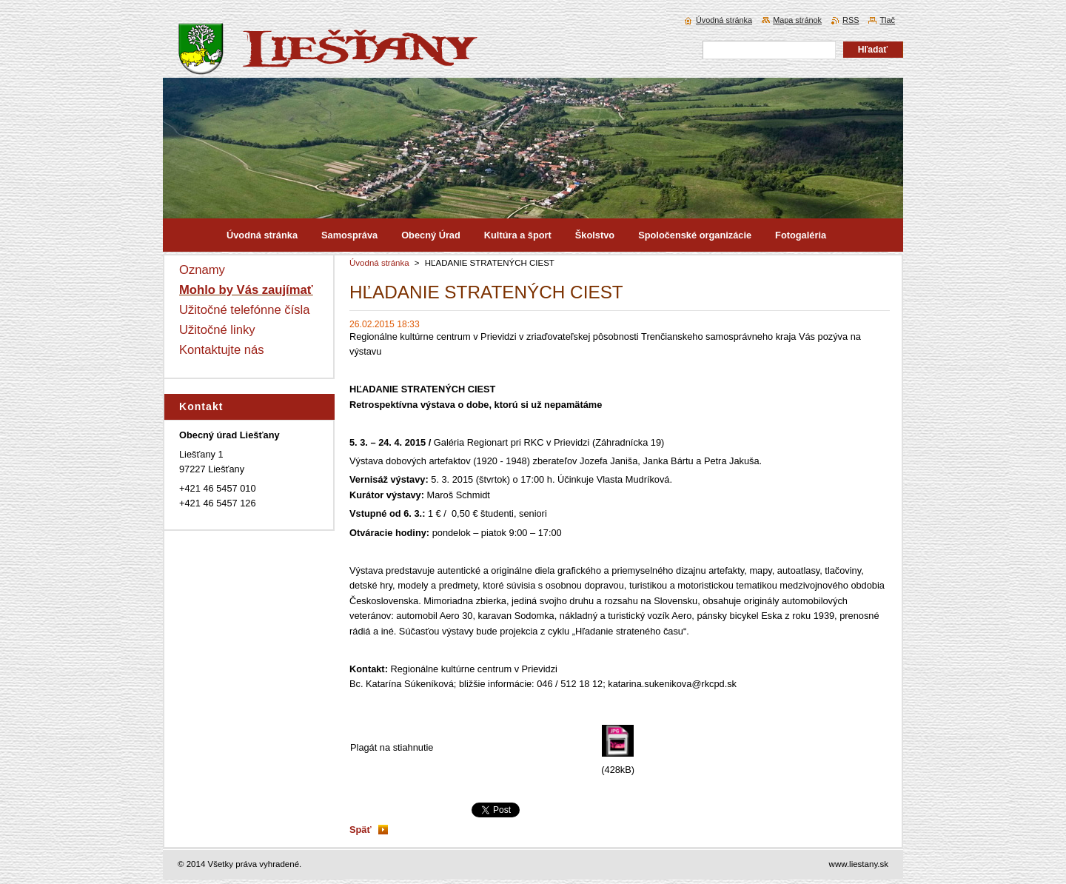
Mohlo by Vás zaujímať (246, 290)
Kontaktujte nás (221, 350)
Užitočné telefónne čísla (244, 310)
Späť (360, 829)
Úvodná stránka (379, 262)
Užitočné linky (217, 330)
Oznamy (202, 270)
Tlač (887, 20)
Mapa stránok (797, 20)
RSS (850, 20)
